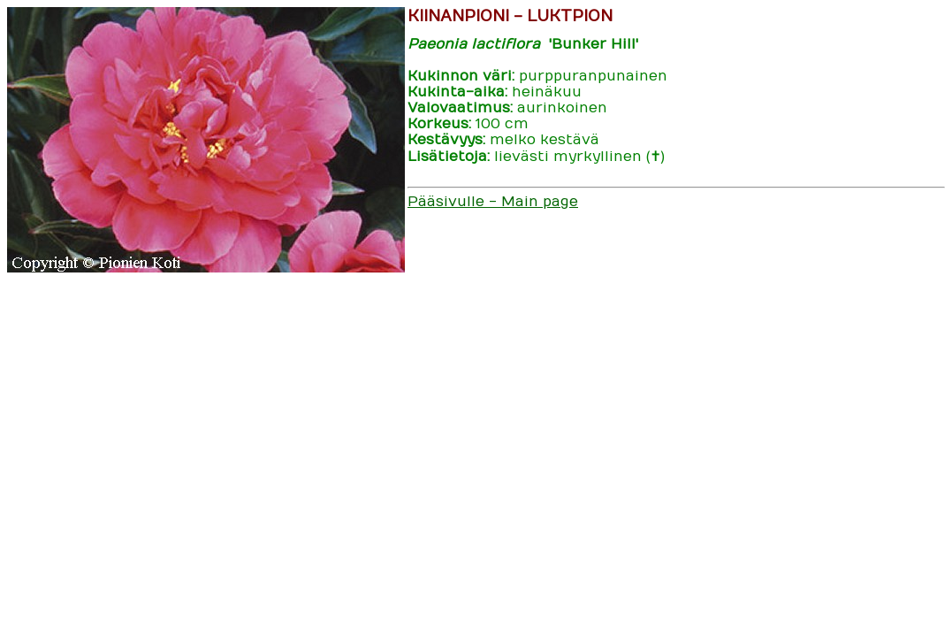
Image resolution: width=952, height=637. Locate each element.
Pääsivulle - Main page (492, 202)
